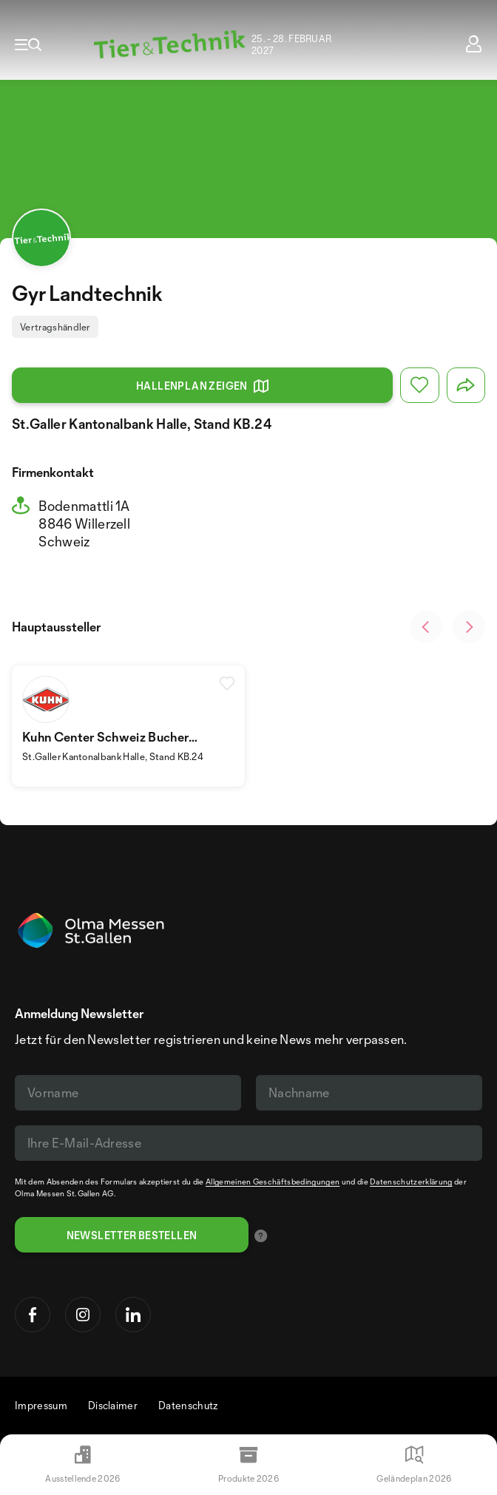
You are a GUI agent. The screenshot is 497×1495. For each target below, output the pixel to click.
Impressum (41, 1405)
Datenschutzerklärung (411, 1181)
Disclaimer (113, 1405)
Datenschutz (188, 1405)
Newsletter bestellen (132, 1235)
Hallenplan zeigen (202, 386)
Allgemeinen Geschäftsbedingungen (272, 1181)
